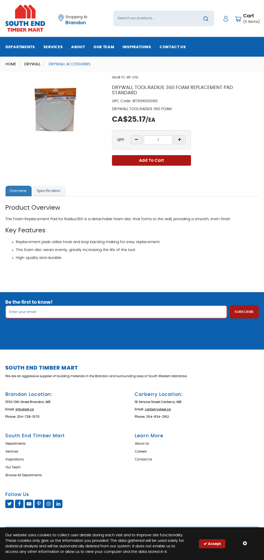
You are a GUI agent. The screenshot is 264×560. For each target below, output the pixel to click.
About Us (142, 443)
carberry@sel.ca (158, 409)
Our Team (104, 47)
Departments (20, 47)
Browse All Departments (24, 475)
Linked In (58, 504)
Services (53, 47)
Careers (141, 451)
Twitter (9, 504)
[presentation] (132, 330)
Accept (212, 544)
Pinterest (39, 504)
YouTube (29, 504)
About (78, 47)
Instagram (48, 504)
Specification (48, 191)
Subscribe (244, 312)
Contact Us (173, 47)
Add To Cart (151, 160)
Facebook (19, 504)
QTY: (121, 140)
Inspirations (137, 47)
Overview (17, 191)
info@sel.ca (25, 409)
